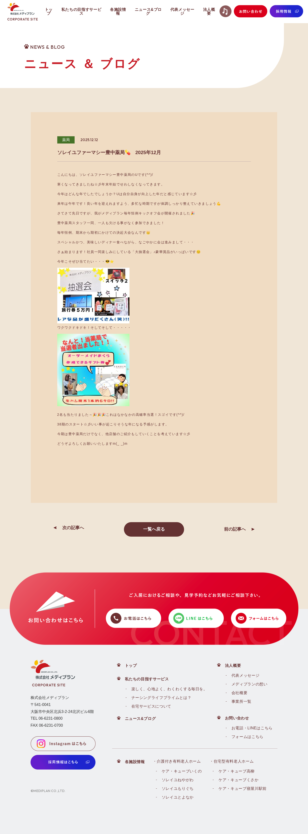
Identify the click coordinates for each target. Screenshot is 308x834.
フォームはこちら (247, 737)
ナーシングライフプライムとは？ (161, 698)
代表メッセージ (245, 675)
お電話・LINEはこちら (252, 728)
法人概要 (233, 665)
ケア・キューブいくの (182, 771)
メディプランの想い (249, 684)
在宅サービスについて (151, 706)
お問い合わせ (237, 718)
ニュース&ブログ (140, 719)
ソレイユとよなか (178, 797)
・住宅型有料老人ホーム (232, 761)
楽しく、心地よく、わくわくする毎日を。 (169, 689)
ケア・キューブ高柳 (236, 771)
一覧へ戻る (154, 529)
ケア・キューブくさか (238, 780)
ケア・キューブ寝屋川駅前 (242, 788)
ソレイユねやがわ (178, 780)
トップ (131, 665)
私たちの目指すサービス (147, 679)
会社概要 (239, 693)
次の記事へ (73, 527)
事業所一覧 (241, 701)
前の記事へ (235, 529)
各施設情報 (135, 762)
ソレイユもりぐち (178, 788)
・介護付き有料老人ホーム (177, 761)
